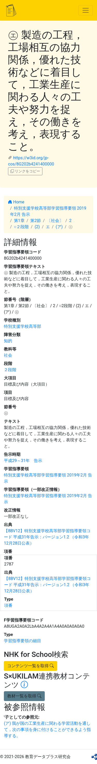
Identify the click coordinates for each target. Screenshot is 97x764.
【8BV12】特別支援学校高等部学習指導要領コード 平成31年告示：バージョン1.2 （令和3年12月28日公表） (47, 537)
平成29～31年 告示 (23, 460)
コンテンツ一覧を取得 (30, 665)
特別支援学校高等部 (22, 326)
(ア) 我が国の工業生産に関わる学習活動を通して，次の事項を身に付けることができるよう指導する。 (47, 729)
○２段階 (21, 226)
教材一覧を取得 (24, 696)
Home (16, 202)
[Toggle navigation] (85, 10)
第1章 (19, 220)
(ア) (59, 226)
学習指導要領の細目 (22, 640)
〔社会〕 (55, 220)
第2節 (35, 220)
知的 (8, 340)
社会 (8, 355)
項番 (8, 605)
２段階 (10, 369)
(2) (37, 226)
